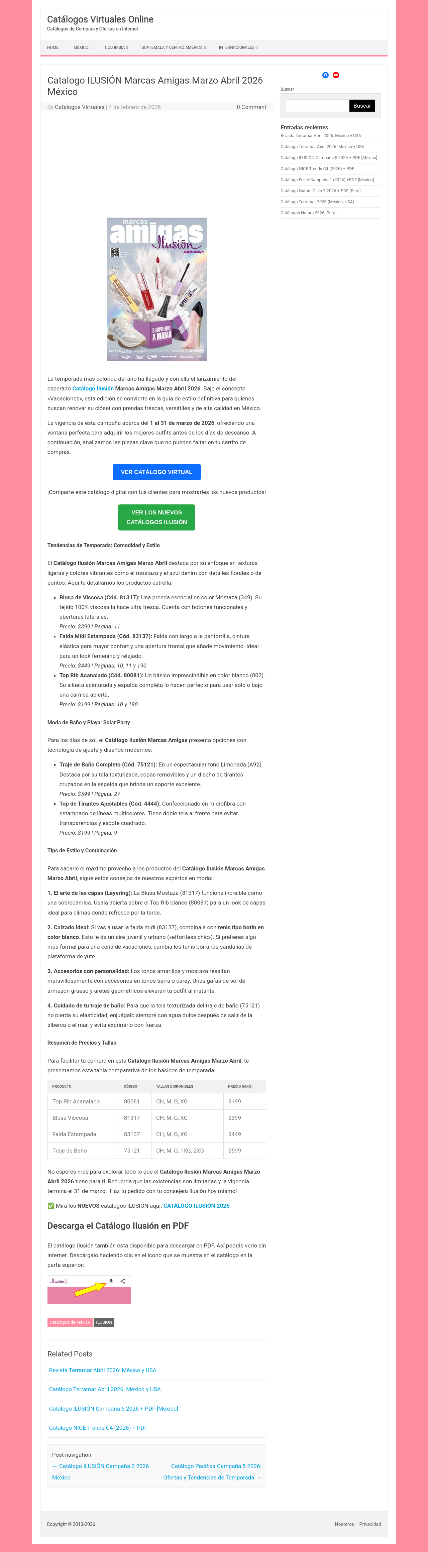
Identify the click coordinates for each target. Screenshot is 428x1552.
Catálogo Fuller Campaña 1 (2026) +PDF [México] (327, 179)
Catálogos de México (70, 1322)
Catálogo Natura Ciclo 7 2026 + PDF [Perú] (320, 190)
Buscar (287, 89)
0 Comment (251, 107)
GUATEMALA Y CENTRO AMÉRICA (172, 47)
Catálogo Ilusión (93, 388)
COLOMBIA (115, 47)
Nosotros (344, 1524)
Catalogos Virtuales (79, 107)
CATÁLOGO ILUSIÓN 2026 (197, 1205)
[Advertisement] (156, 166)
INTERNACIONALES (236, 47)
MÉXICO (81, 47)
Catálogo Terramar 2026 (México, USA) (317, 201)
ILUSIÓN (104, 1322)
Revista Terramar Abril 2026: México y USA (102, 1370)
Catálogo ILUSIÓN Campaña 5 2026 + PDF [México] (113, 1408)
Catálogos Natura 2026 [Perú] (308, 212)
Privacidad (370, 1524)
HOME (53, 47)
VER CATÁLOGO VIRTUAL (157, 472)
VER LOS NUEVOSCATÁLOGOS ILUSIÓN (156, 517)
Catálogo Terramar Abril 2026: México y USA (105, 1389)
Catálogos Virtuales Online (100, 19)
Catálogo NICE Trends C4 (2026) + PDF (98, 1427)
